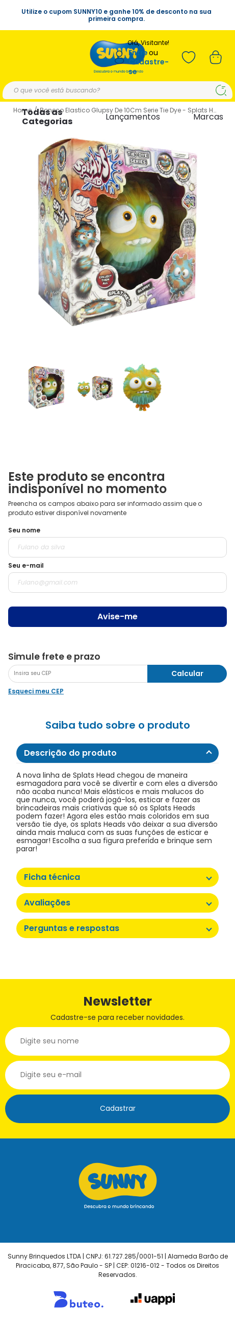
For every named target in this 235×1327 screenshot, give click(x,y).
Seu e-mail (26, 565)
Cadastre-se (148, 66)
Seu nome (24, 530)
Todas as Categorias (47, 116)
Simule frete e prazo (54, 656)
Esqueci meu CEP (36, 691)
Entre (138, 53)
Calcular (187, 673)
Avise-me (117, 616)
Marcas (208, 117)
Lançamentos (133, 117)
